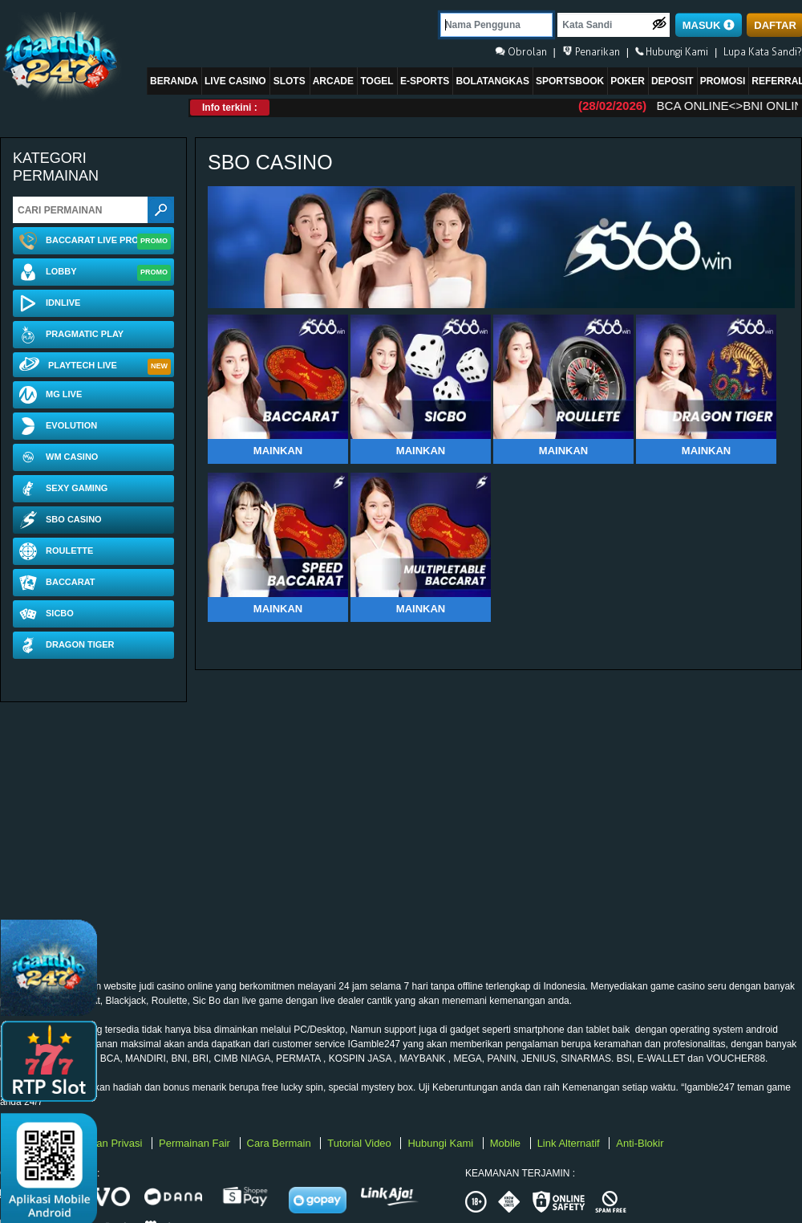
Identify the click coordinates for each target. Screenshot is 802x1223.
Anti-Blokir (639, 1143)
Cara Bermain (280, 1143)
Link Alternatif (570, 1143)
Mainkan (277, 451)
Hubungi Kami (441, 1143)
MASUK (709, 25)
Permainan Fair (196, 1143)
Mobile (507, 1143)
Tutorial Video (360, 1143)
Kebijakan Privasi (104, 1143)
